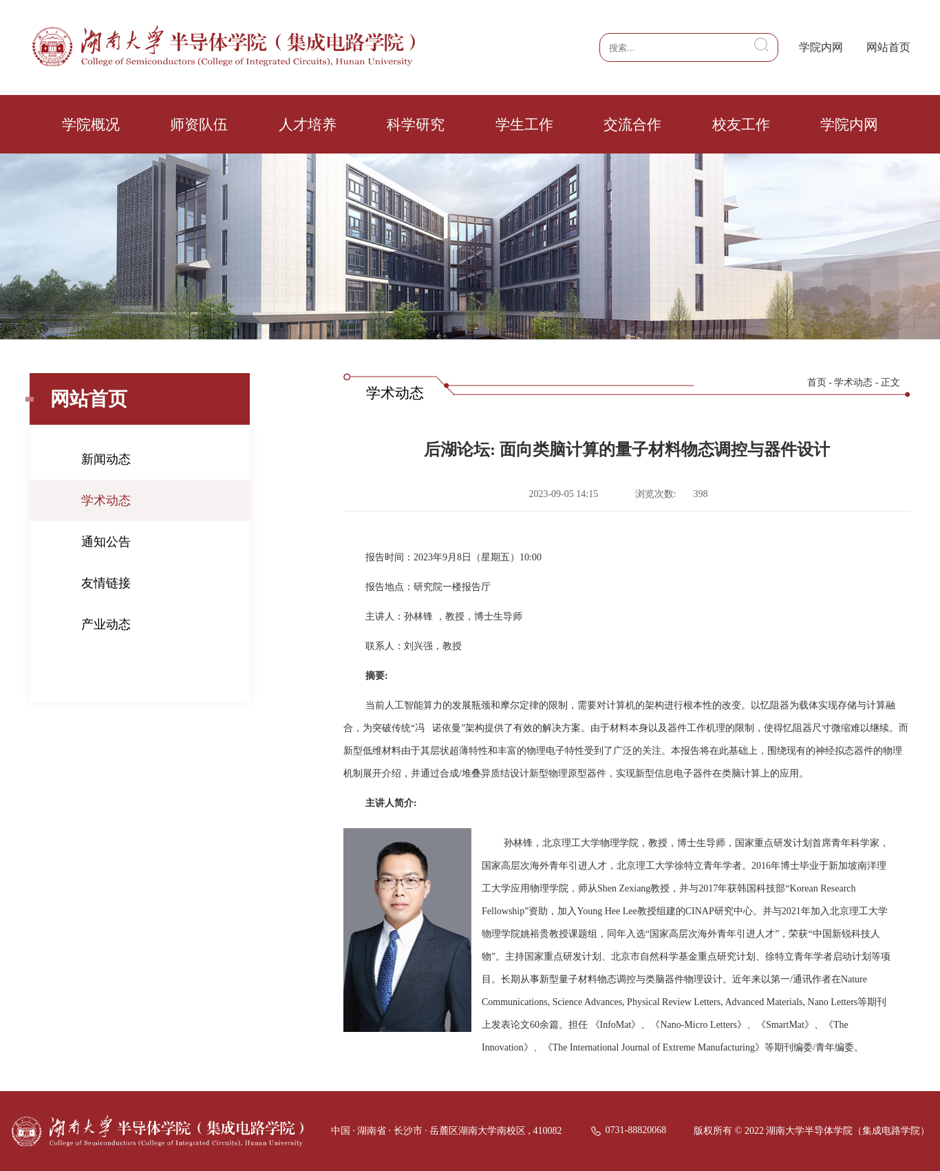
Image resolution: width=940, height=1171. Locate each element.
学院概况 (91, 124)
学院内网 (821, 47)
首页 (816, 382)
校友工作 (741, 124)
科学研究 (416, 124)
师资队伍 (199, 124)
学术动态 (106, 500)
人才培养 (308, 124)
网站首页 (888, 47)
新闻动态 (106, 459)
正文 (890, 382)
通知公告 (106, 542)
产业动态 (106, 624)
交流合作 (632, 124)
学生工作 (524, 124)
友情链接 (106, 583)
